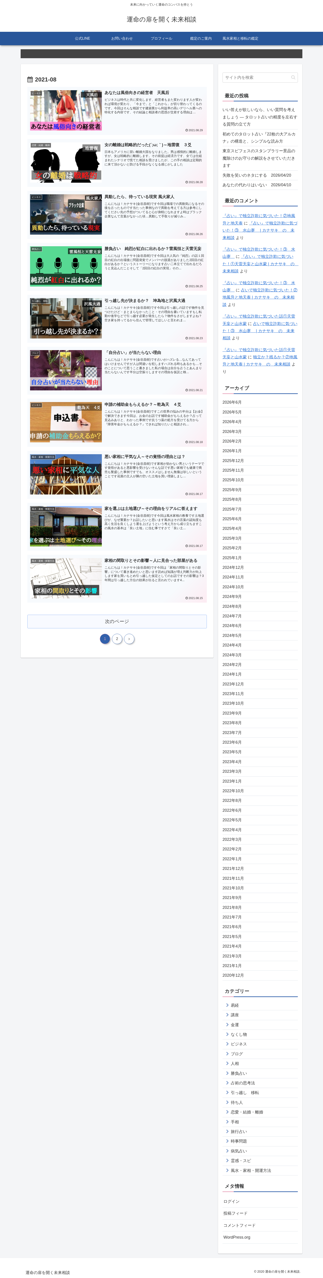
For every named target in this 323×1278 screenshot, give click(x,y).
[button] (293, 77)
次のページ (117, 621)
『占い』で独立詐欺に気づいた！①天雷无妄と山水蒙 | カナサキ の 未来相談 (261, 263)
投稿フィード (235, 1213)
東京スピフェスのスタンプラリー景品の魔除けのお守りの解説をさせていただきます (259, 158)
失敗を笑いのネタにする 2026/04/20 (257, 175)
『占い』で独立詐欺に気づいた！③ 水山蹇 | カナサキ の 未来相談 (260, 230)
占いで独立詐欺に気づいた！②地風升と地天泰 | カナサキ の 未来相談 (260, 297)
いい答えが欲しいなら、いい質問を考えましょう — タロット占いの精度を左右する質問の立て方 (260, 116)
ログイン (231, 1201)
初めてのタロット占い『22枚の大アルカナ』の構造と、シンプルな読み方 (259, 137)
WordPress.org (236, 1237)
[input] (260, 78)
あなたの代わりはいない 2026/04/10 (257, 185)
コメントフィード (239, 1225)
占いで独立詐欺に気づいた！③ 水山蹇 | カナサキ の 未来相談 (260, 330)
